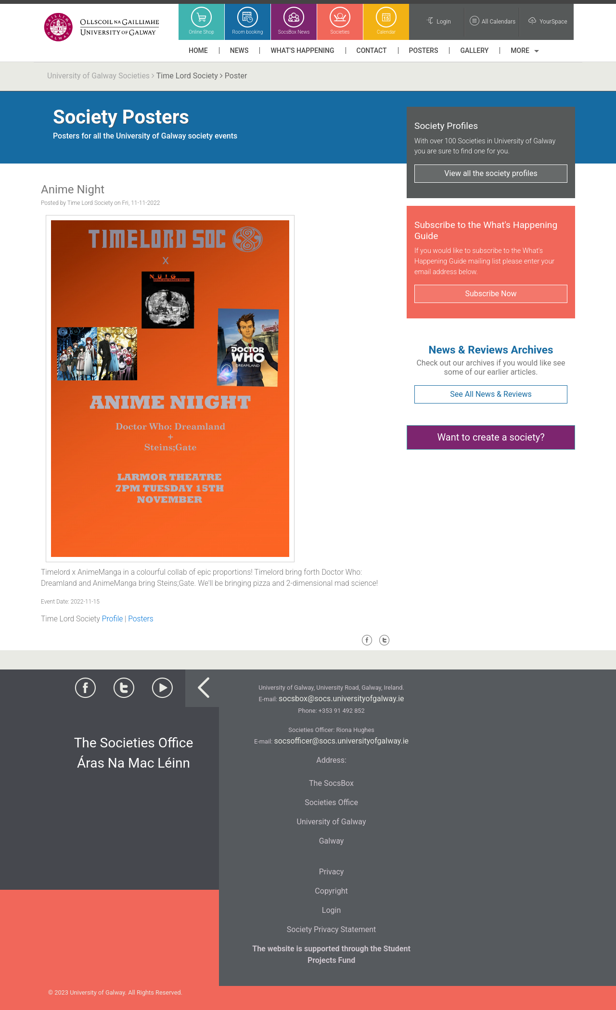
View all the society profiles (490, 173)
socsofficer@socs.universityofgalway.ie (341, 740)
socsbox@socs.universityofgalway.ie (341, 698)
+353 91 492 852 (342, 710)
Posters (140, 619)
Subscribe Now (490, 293)
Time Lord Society (187, 75)
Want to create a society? (490, 437)
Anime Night (72, 189)
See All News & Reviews (490, 394)
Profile (112, 619)
